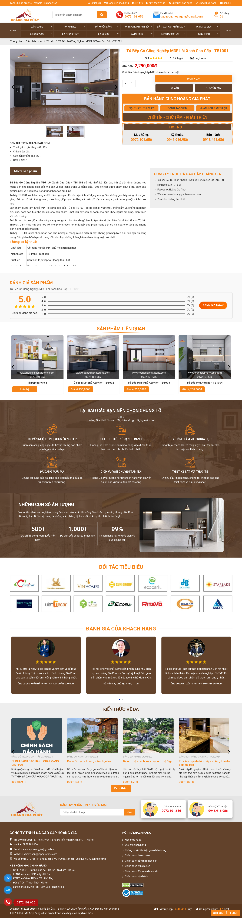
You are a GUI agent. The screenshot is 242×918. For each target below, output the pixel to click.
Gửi (129, 812)
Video (229, 30)
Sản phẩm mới (34, 41)
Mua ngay (194, 78)
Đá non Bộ (108, 34)
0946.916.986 (177, 140)
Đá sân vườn (41, 34)
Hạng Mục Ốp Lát (173, 34)
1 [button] (120, 701)
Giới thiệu (94, 3)
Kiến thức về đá (155, 3)
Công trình (208, 34)
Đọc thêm (19, 782)
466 (192, 58)
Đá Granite (41, 26)
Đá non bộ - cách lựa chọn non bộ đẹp (203, 761)
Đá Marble (74, 26)
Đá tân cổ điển (206, 26)
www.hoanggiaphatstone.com (184, 194)
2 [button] (123, 701)
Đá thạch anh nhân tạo (171, 26)
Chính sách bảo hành (135, 876)
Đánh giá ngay (213, 305)
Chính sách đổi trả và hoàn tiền (140, 871)
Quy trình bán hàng (180, 3)
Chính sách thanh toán (136, 855)
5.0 (147, 58)
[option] (65, 86)
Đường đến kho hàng (116, 3)
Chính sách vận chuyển (136, 866)
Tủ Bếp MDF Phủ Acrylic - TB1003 (149, 382)
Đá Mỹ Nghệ (141, 34)
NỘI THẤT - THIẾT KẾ (141, 108)
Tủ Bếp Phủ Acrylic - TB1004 (205, 382)
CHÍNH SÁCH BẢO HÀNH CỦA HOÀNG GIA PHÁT (91, 763)
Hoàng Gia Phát (177, 189)
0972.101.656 (141, 140)
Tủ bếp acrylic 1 (37, 382)
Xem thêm (121, 788)
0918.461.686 (213, 140)
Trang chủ (16, 41)
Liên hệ (225, 3)
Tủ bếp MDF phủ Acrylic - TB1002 (93, 382)
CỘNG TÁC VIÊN (177, 108)
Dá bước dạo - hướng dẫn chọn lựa (145, 761)
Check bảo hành (206, 3)
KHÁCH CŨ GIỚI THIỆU (213, 108)
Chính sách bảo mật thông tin (139, 860)
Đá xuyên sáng (107, 26)
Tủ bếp (50, 41)
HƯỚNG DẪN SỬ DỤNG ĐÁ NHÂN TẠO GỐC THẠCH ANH (35, 763)
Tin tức (137, 3)
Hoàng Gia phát (176, 199)
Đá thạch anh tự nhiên (138, 26)
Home (13, 30)
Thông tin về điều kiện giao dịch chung (144, 850)
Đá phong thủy (73, 34)
